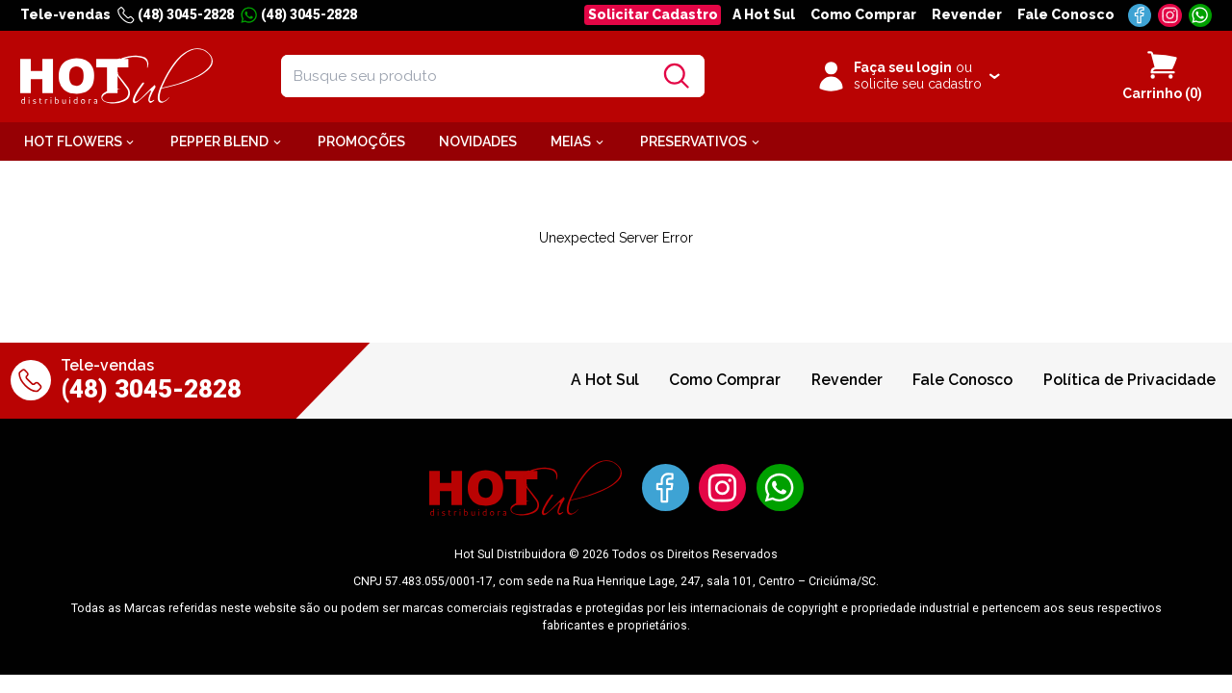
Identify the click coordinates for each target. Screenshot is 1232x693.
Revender (967, 14)
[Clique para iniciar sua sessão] (907, 76)
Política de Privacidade (1129, 380)
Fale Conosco (1066, 14)
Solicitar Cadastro (653, 14)
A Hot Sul (763, 14)
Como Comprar (863, 14)
